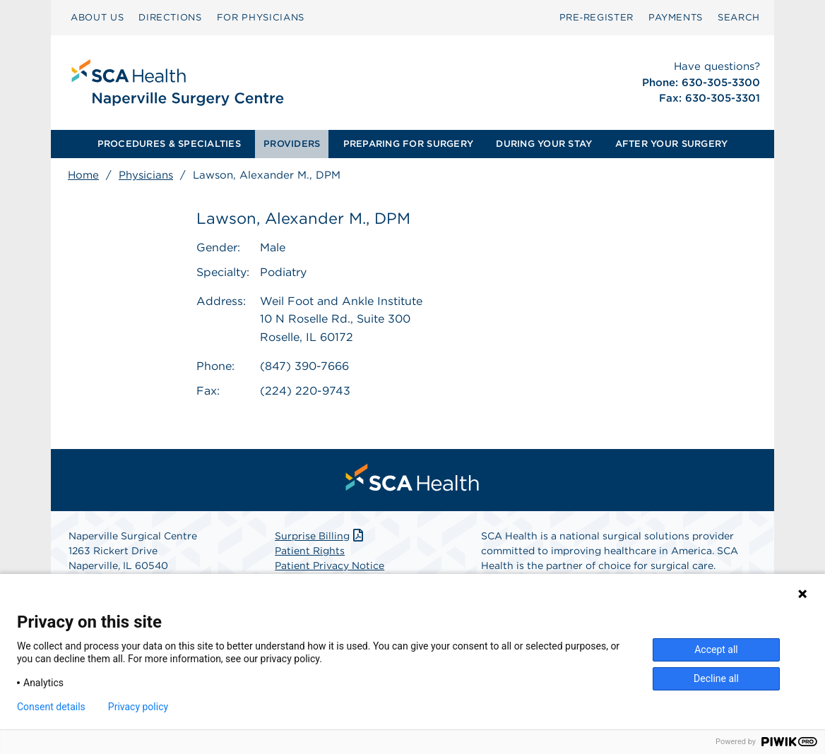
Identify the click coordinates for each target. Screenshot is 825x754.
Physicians (146, 175)
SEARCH (739, 17)
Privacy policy (138, 706)
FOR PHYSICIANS (260, 17)
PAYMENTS (675, 17)
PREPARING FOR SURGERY (408, 143)
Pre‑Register (596, 17)
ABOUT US (97, 17)
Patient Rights (310, 550)
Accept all (716, 649)
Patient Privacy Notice (329, 565)
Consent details (51, 706)
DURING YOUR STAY (544, 143)
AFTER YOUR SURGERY (671, 143)
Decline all (716, 678)
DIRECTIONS (170, 17)
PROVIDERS (291, 143)
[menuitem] (97, 17)
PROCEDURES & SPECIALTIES (169, 143)
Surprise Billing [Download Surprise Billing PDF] (320, 535)
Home (83, 175)
